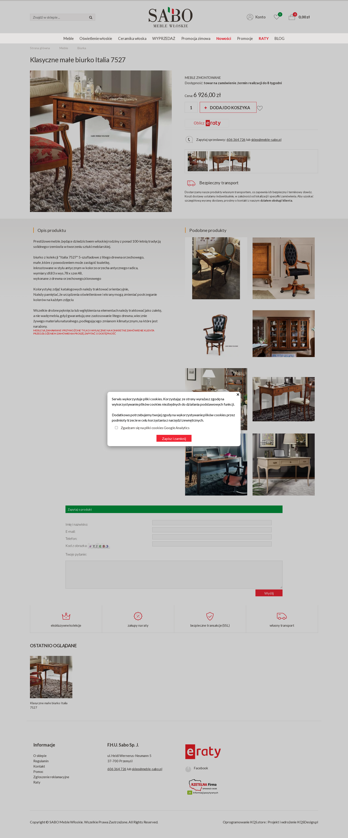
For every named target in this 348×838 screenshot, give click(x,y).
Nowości (223, 38)
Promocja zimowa (195, 38)
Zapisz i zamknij (174, 438)
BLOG (279, 38)
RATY (264, 38)
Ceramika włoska (132, 38)
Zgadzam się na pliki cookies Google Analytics (155, 428)
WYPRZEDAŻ (163, 38)
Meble (68, 38)
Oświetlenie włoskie (95, 38)
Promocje (245, 38)
